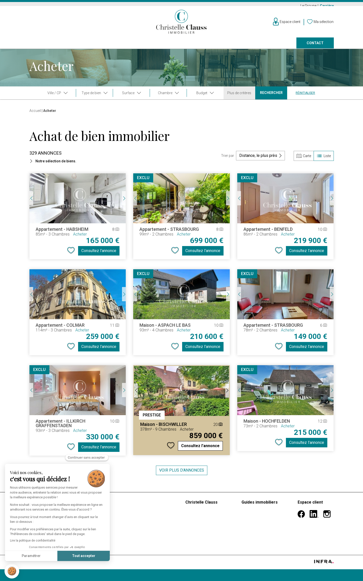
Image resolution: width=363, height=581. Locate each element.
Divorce (248, 525)
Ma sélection (309, 525)
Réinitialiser (305, 96)
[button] (11, 571)
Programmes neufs (174, 46)
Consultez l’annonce (98, 254)
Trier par (227, 159)
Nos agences (259, 46)
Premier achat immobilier (263, 513)
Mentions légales (40, 571)
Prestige (129, 46)
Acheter (37, 46)
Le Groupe (308, 6)
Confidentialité (65, 571)
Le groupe (194, 513)
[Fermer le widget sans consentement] (86, 457)
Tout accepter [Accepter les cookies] (83, 556)
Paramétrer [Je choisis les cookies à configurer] (31, 556)
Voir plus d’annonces (181, 473)
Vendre (97, 46)
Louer (67, 46)
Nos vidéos (195, 525)
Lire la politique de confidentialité (32, 540)
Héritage (249, 531)
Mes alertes (308, 519)
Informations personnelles (320, 513)
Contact (315, 46)
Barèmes (137, 505)
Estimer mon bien (145, 513)
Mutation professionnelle (263, 519)
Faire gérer (219, 46)
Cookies (83, 571)
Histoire (192, 519)
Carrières (194, 537)
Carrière (327, 6)
